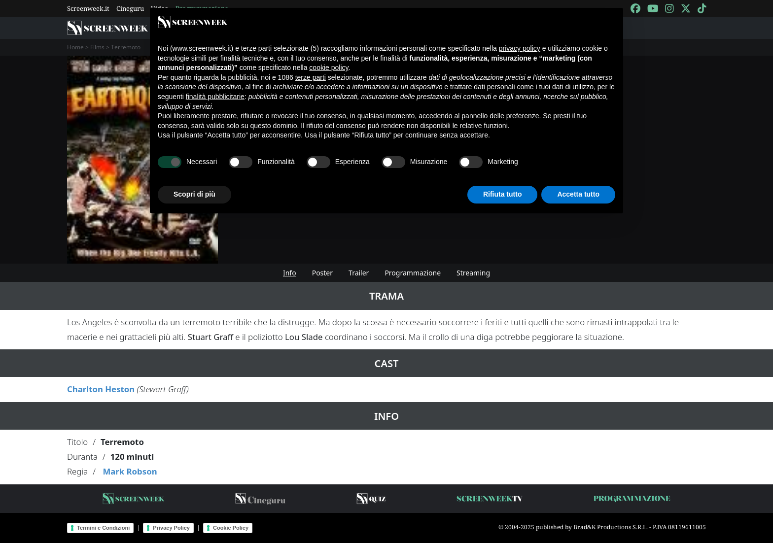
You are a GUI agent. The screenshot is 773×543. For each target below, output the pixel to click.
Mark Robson (130, 471)
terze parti (310, 77)
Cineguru (130, 8)
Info (289, 272)
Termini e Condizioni (103, 528)
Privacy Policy (171, 528)
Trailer (359, 272)
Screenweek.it (88, 8)
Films (97, 47)
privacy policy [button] (519, 48)
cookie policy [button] (328, 67)
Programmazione (413, 272)
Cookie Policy (230, 528)
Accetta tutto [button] (578, 194)
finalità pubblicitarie (215, 97)
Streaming (473, 272)
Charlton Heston (101, 389)
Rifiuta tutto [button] (502, 194)
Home (75, 47)
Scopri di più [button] (194, 194)
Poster (322, 272)
